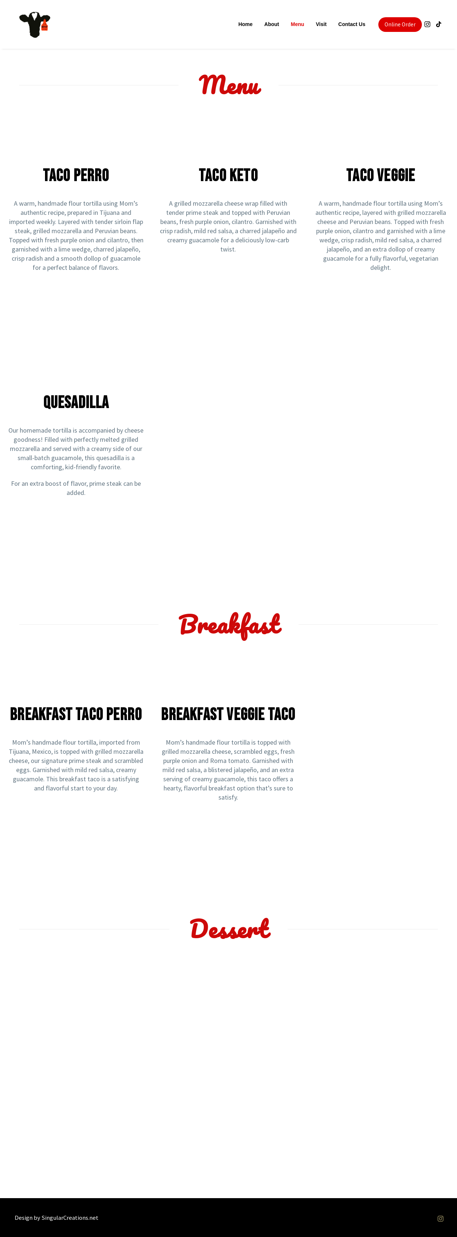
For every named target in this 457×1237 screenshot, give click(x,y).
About (271, 24)
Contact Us (351, 24)
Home (245, 24)
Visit (320, 24)
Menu (297, 24)
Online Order (400, 24)
